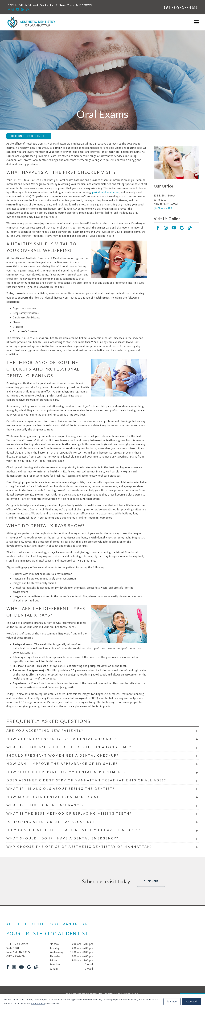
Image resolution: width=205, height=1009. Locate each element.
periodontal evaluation (105, 192)
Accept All (191, 1001)
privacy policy (38, 1003)
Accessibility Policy (131, 994)
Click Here (151, 881)
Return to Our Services (28, 136)
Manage (172, 1001)
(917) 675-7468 (180, 7)
